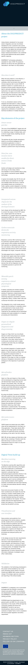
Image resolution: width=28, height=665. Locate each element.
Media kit (7, 634)
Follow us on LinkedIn (13, 641)
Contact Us (8, 631)
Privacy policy (10, 639)
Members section (11, 636)
